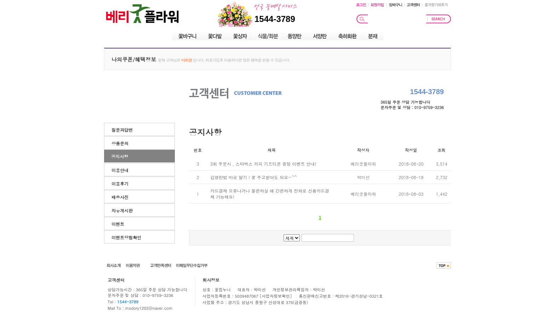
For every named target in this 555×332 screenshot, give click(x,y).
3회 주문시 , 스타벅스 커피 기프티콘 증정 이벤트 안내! (263, 164)
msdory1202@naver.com (149, 308)
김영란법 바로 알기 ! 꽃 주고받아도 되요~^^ (253, 177)
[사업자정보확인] (276, 296)
